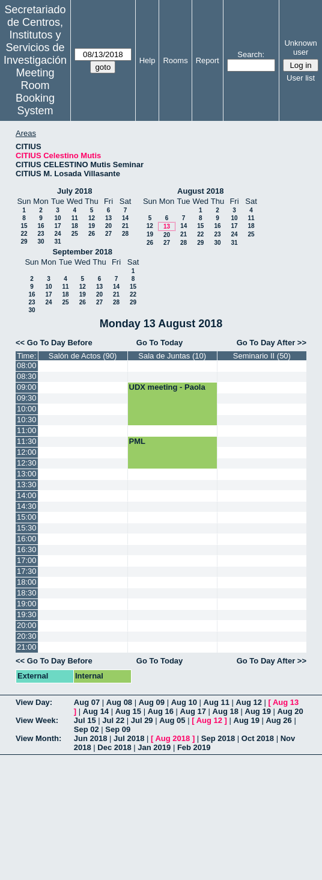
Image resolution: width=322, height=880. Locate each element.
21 (125, 226)
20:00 (27, 625)
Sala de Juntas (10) (172, 355)
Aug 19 (258, 711)
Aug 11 (216, 702)
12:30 (27, 462)
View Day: (34, 702)
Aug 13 (286, 702)
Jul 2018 (129, 738)
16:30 (27, 549)
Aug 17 (193, 711)
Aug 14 (96, 711)
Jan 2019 (154, 747)
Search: (250, 54)
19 (91, 226)
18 (74, 226)
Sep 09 (117, 729)
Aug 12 (249, 702)
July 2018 (75, 190)
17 (57, 226)
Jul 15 (85, 720)
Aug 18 (225, 711)
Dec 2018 (114, 747)
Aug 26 (278, 720)
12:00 (27, 452)
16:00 (27, 538)
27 (108, 233)
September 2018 (82, 251)
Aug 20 (290, 711)
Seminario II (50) (262, 355)
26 (91, 233)
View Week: (37, 720)
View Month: (38, 738)
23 (40, 233)
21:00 (27, 646)
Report (207, 60)
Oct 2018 (258, 738)
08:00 (27, 365)
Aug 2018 (172, 738)
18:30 (27, 592)
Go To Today (159, 342)
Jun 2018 (91, 738)
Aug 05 (172, 720)
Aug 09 (152, 702)
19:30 (27, 614)
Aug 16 (161, 711)
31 (57, 241)
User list (301, 77)
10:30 (27, 419)
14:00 (27, 495)
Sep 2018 (218, 738)
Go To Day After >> (271, 342)
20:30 (27, 636)
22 (23, 233)
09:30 (27, 397)
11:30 (27, 441)
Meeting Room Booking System (35, 92)
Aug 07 (87, 702)
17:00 (27, 560)
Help (147, 60)
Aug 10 (184, 702)
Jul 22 (113, 720)
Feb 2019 (194, 747)
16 (40, 226)
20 (108, 226)
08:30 (27, 376)
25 (74, 233)
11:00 (27, 430)
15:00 (27, 517)
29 (23, 241)
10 (57, 218)
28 (125, 233)
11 (74, 218)
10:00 (27, 408)
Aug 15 (128, 711)
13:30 (27, 484)
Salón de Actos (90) (83, 355)
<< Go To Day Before (54, 342)
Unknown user (300, 47)
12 (91, 218)
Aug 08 (119, 702)
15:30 (27, 527)
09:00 (27, 387)
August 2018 (200, 190)
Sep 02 (86, 729)
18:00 (27, 581)
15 (23, 226)
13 (108, 218)
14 (125, 218)
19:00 (27, 603)
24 (57, 233)
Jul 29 (142, 720)
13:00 (27, 473)
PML (137, 441)
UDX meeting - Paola (167, 387)
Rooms (175, 60)
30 (40, 241)
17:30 (27, 571)
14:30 (27, 506)
